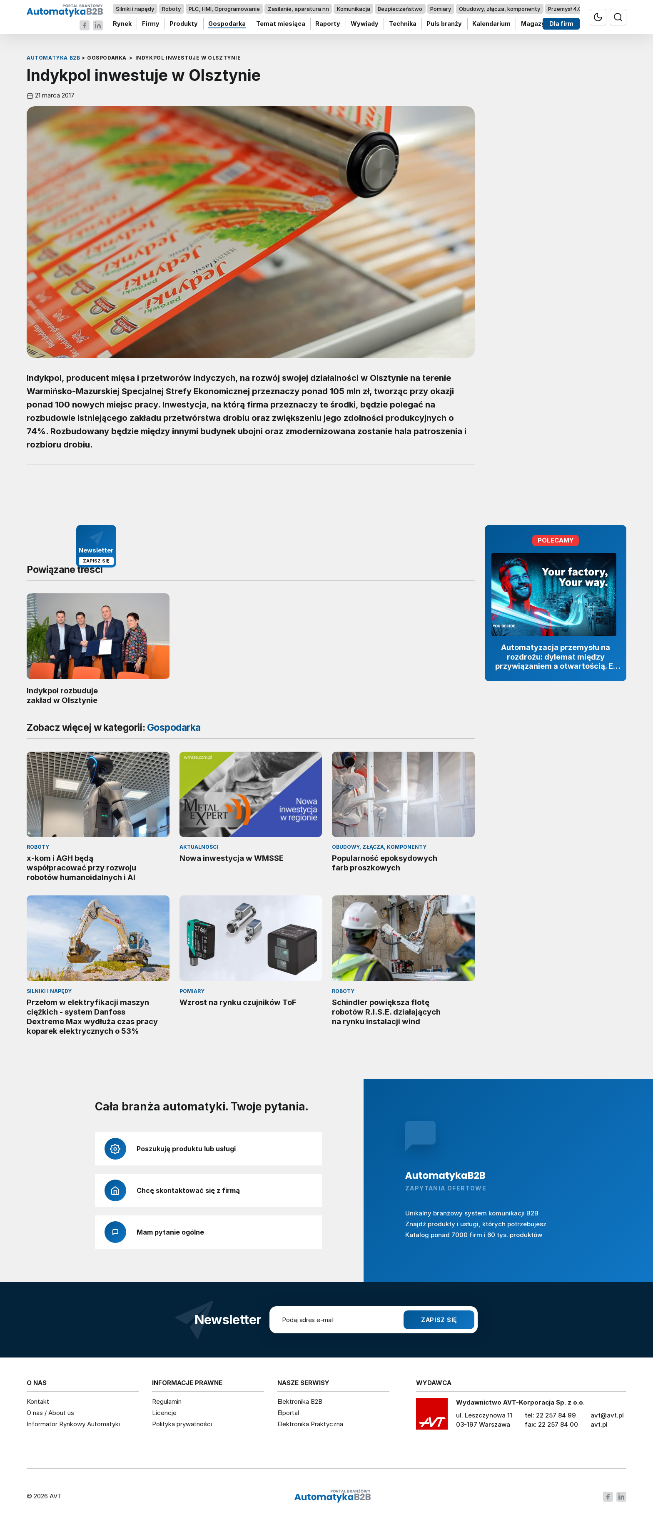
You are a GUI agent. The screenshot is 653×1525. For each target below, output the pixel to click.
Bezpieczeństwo (400, 8)
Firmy (151, 24)
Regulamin (167, 1401)
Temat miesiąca (280, 24)
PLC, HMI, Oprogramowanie (224, 8)
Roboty (171, 8)
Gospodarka (227, 24)
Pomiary (440, 8)
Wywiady (365, 24)
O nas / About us (50, 1413)
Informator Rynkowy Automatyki (73, 1424)
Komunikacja (353, 8)
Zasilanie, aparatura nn (298, 8)
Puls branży (444, 24)
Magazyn (535, 24)
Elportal (288, 1413)
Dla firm (561, 24)
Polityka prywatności (182, 1424)
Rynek (122, 24)
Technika (402, 24)
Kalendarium (491, 24)
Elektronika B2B (299, 1401)
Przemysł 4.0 (565, 8)
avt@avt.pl (607, 1415)
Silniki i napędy (135, 8)
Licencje (164, 1413)
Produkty (183, 24)
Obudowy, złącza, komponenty (499, 8)
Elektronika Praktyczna (310, 1424)
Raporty (327, 24)
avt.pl (599, 1424)
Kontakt (38, 1401)
